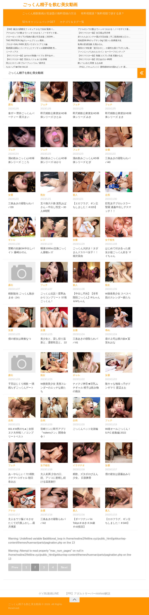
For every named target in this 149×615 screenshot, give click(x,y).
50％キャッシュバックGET (38, 21)
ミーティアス (12, 52)
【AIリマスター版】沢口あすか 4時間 (95, 59)
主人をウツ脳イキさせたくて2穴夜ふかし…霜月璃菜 (21, 523)
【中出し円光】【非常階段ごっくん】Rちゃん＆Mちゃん (86, 297)
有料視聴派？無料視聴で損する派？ (102, 13)
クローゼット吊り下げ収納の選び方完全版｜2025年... (30, 37)
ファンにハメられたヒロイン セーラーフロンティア (101, 52)
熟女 (42, 194)
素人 (75, 194)
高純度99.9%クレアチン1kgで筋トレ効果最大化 (99, 40)
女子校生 (110, 239)
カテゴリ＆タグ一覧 (72, 21)
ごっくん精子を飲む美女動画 (50, 5)
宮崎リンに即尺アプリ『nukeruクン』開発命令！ (53, 432)
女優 (107, 149)
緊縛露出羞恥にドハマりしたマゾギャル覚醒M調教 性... (31, 48)
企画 (107, 194)
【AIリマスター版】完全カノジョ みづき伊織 (26, 59)
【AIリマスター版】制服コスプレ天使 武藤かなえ (100, 55)
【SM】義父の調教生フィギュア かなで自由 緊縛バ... (30, 29)
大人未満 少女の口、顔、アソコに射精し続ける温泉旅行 (53, 478)
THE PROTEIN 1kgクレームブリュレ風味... (25, 40)
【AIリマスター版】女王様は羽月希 (94, 33)
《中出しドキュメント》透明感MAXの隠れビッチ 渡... (102, 67)
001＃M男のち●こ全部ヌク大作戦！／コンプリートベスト (21, 432)
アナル (11, 510)
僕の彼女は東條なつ (19, 338)
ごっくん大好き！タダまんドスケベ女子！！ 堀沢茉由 (85, 252)
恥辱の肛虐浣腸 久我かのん (90, 44)
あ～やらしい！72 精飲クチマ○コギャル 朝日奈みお (21, 478)
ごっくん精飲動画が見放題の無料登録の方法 (49, 13)
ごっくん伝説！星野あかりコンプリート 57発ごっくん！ (53, 297)
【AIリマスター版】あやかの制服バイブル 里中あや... (30, 55)
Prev (15, 567)
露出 (10, 104)
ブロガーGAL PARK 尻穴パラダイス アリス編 (26, 44)
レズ (42, 239)
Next (64, 567)
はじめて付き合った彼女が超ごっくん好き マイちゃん (118, 252)
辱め (107, 330)
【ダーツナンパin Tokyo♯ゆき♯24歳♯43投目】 (84, 523)
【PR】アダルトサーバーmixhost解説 (87, 593)
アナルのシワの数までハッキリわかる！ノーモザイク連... (104, 29)
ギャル (11, 239)
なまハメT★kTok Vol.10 (17, 67)
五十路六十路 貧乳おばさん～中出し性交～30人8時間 (53, 207)
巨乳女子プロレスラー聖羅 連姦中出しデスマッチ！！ (118, 207)
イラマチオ (79, 465)
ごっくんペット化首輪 (85, 428)
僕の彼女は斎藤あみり (117, 474)
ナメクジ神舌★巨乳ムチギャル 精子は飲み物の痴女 (86, 387)
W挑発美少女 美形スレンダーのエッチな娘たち (53, 387)
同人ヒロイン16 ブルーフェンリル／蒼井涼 (25, 63)
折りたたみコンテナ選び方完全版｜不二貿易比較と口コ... (104, 37)
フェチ (44, 104)
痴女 (107, 285)
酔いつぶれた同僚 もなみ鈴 (90, 63)
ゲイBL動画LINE (49, 593)
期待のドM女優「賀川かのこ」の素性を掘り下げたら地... (104, 48)
